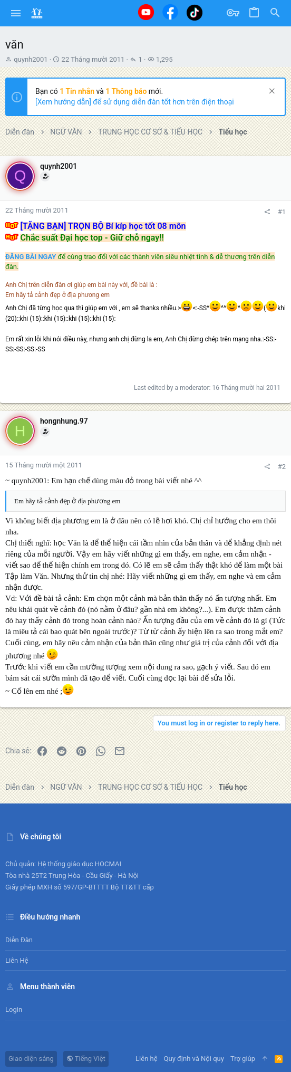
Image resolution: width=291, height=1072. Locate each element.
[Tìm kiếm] (275, 13)
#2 (282, 467)
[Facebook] (170, 12)
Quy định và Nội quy (194, 1059)
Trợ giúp (242, 1059)
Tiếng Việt (85, 1059)
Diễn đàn (19, 940)
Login (13, 1009)
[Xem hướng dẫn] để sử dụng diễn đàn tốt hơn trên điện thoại (134, 102)
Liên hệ (16, 960)
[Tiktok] (194, 12)
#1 (282, 212)
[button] (16, 13)
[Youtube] (146, 12)
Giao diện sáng (31, 1059)
